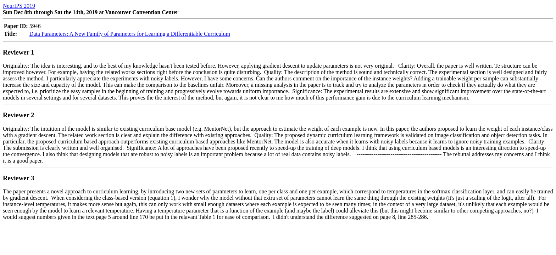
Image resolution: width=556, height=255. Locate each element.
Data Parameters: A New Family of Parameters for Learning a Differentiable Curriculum (129, 34)
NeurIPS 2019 (19, 6)
